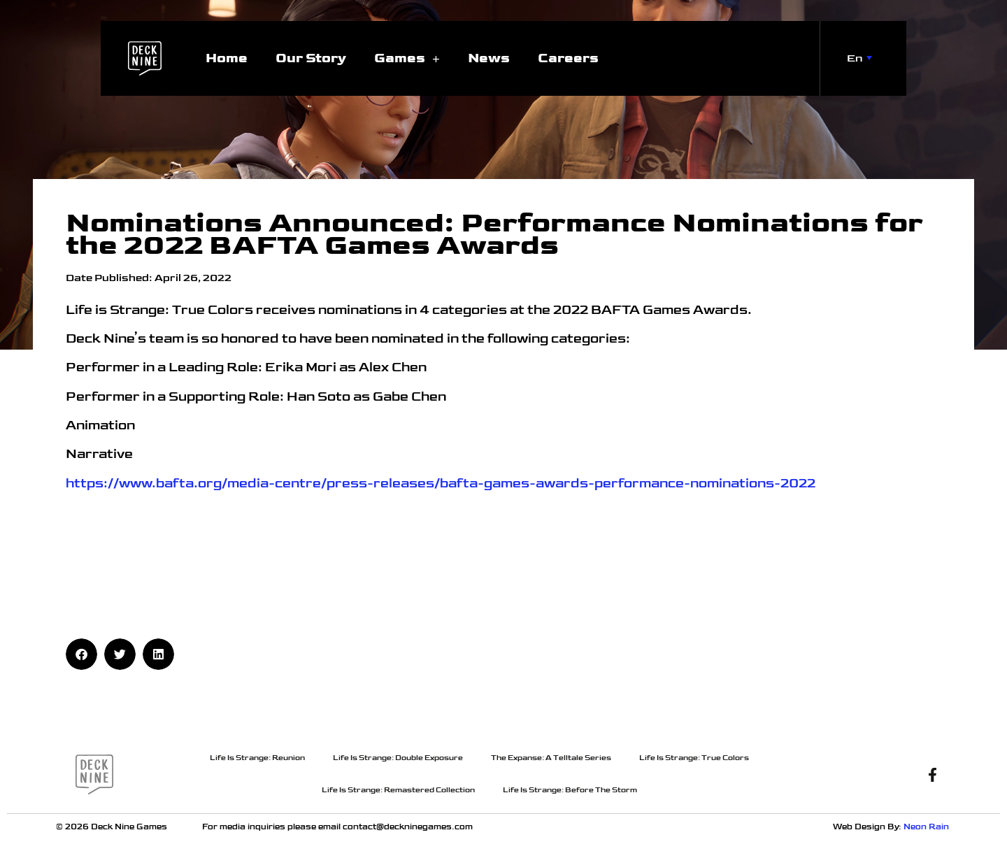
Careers (568, 58)
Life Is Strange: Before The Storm (570, 789)
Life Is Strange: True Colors (694, 757)
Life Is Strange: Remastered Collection (398, 789)
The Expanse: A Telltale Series (551, 757)
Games (407, 58)
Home (227, 58)
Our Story (311, 58)
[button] (81, 654)
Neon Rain (927, 827)
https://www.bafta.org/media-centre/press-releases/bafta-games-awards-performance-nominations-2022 (440, 484)
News (489, 58)
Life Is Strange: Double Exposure (398, 757)
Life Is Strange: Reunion (257, 757)
